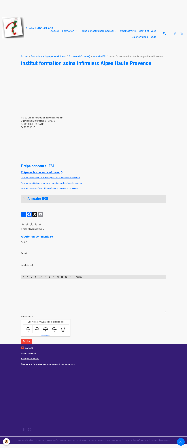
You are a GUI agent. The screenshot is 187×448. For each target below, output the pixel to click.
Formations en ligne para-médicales (48, 60)
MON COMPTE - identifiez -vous (138, 32)
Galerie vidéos (140, 38)
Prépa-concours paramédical (97, 32)
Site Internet (27, 269)
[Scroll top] (181, 442)
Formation (68, 32)
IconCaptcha (45, 339)
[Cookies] (6, 441)
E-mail (24, 257)
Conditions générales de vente (81, 444)
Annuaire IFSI (36, 202)
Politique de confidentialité (139, 444)
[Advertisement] (55, 7)
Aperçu (78, 281)
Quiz (153, 38)
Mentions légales (21, 444)
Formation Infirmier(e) (79, 60)
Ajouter (26, 345)
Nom (23, 246)
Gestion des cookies (164, 444)
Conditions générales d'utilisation (48, 444)
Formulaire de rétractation (111, 444)
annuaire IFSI (99, 60)
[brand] (23, 28)
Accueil (55, 32)
